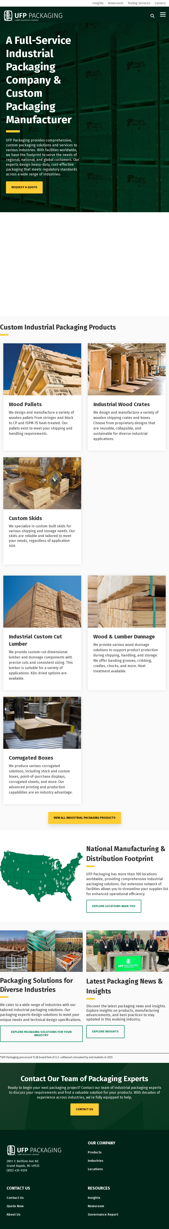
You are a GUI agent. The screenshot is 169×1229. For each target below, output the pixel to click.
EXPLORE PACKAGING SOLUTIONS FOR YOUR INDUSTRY (41, 1033)
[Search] (152, 15)
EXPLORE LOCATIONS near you (113, 906)
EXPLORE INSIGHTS (105, 1031)
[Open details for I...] (127, 397)
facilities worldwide (60, 150)
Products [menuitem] (95, 1152)
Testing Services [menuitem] (139, 3)
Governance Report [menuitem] (103, 1214)
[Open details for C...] (42, 750)
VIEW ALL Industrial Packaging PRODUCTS (85, 817)
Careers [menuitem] (160, 3)
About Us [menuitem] (13, 1214)
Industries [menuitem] (95, 1161)
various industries (20, 150)
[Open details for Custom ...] (42, 511)
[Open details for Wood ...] (42, 397)
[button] (163, 14)
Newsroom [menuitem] (115, 3)
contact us (84, 1109)
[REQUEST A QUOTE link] (24, 187)
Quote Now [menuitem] (15, 1206)
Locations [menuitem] (95, 1169)
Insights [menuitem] (98, 3)
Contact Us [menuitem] (15, 1198)
